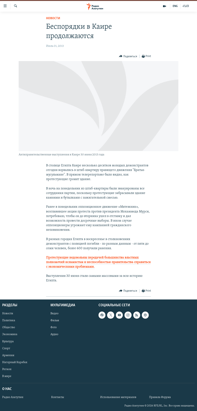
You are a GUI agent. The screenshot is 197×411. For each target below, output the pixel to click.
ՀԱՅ (186, 6)
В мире (6, 376)
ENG (175, 6)
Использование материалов (118, 397)
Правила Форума (160, 397)
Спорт (6, 348)
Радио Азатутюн (12, 397)
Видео (54, 313)
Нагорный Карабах (14, 362)
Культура (8, 341)
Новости (53, 18)
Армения (8, 355)
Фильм (54, 320)
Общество (8, 327)
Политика (8, 320)
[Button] (128, 56)
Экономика (9, 334)
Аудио (54, 334)
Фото (53, 327)
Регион (7, 369)
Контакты (57, 397)
